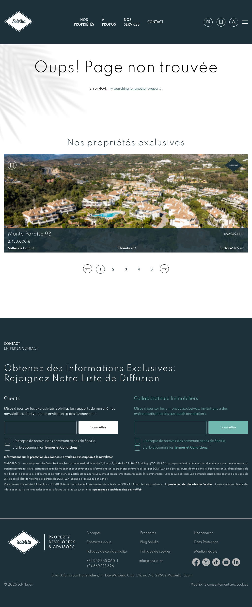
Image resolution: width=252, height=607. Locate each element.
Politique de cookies (155, 551)
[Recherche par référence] (233, 22)
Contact (155, 22)
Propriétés (148, 533)
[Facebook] (196, 563)
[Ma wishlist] (221, 22)
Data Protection (206, 542)
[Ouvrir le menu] (245, 22)
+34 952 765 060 (100, 560)
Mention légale (205, 551)
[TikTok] (216, 563)
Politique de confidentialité (106, 551)
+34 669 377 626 (100, 566)
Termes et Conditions (60, 447)
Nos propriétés (84, 22)
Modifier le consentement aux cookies (219, 584)
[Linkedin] (236, 563)
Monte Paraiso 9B (29, 233)
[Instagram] (206, 563)
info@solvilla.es (151, 560)
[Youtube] (226, 563)
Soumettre (98, 427)
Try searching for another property (134, 88)
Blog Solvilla (149, 542)
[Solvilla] (18, 22)
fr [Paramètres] (208, 22)
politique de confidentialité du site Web (118, 489)
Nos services (132, 22)
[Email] (40, 427)
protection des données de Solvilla (190, 484)
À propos (93, 533)
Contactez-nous (98, 542)
